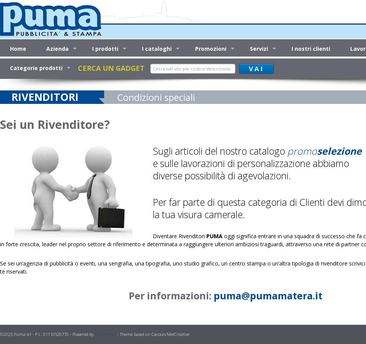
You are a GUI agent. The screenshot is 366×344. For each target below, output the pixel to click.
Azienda (57, 48)
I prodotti (105, 48)
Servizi (259, 48)
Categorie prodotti (36, 68)
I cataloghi (157, 48)
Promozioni (210, 48)
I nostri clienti (311, 48)
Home (18, 48)
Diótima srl (105, 334)
